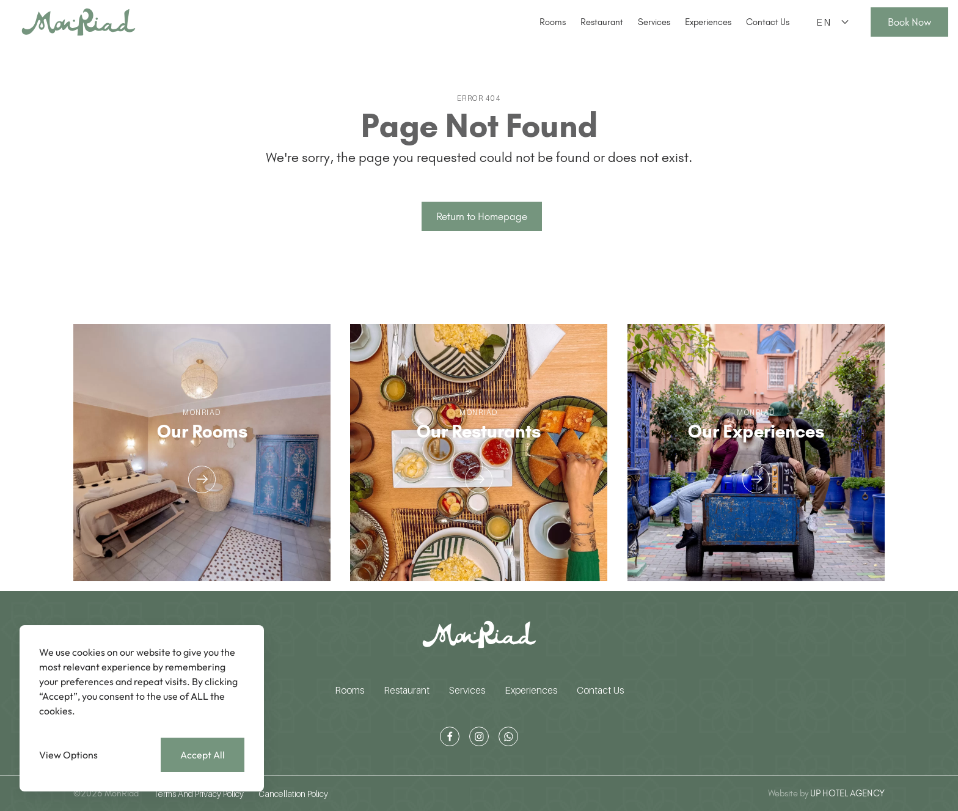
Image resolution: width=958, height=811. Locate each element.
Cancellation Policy (293, 793)
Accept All (202, 755)
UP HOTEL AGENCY (826, 793)
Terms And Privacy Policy (198, 793)
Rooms (552, 22)
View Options (68, 755)
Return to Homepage (481, 216)
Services (654, 22)
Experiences (708, 22)
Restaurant (601, 22)
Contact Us (767, 22)
